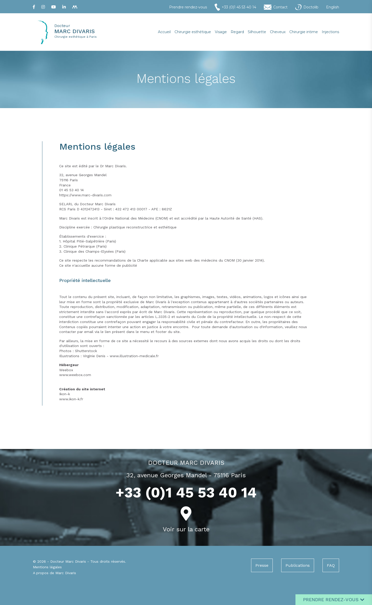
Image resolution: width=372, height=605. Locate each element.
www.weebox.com (75, 375)
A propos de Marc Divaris (54, 573)
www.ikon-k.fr (71, 399)
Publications (298, 565)
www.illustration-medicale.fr (134, 356)
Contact (276, 7)
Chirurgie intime (303, 32)
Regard (237, 32)
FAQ (331, 565)
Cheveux (278, 32)
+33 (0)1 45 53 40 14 (235, 7)
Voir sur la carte (186, 529)
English (332, 7)
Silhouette (257, 32)
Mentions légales (47, 567)
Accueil (164, 32)
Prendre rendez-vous (188, 7)
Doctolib (306, 7)
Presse (261, 565)
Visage (221, 32)
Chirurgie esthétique (193, 32)
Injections (330, 32)
